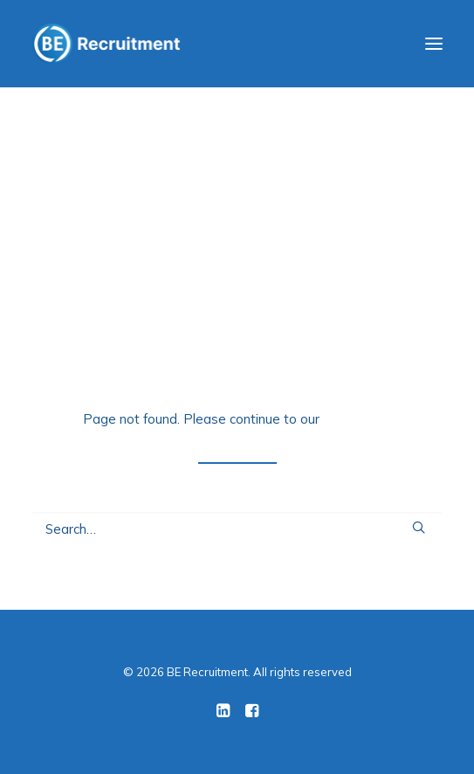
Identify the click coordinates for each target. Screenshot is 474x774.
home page (357, 419)
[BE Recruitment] (106, 44)
